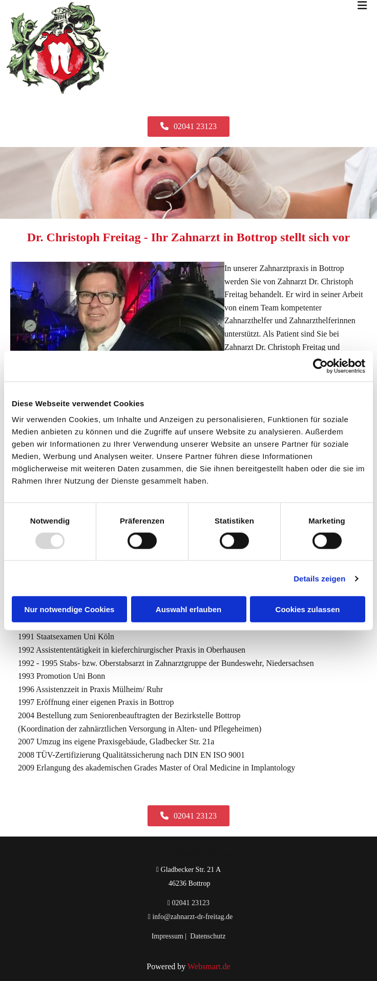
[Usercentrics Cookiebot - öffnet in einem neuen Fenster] (320, 365)
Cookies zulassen (308, 609)
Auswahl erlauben (188, 609)
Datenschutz (207, 936)
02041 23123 (191, 903)
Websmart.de (209, 966)
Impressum (167, 936)
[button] (188, 126)
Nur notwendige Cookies (70, 609)
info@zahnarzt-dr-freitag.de (192, 917)
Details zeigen (319, 578)
